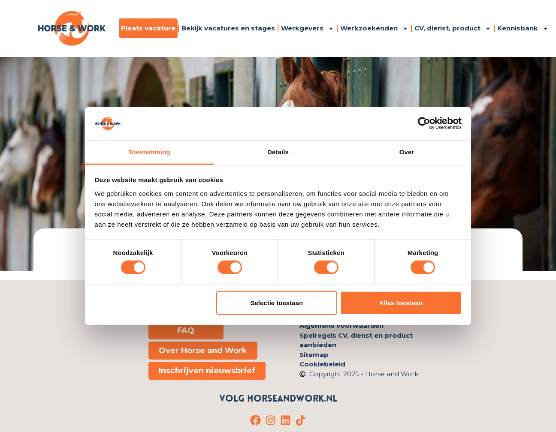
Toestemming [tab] (149, 152)
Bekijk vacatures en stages (228, 28)
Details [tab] (278, 152)
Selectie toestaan (277, 302)
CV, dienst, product (452, 28)
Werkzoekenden (374, 28)
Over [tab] (406, 152)
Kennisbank (523, 28)
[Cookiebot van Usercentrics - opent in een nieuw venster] (424, 123)
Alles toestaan (401, 302)
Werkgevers (307, 28)
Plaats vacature (148, 28)
